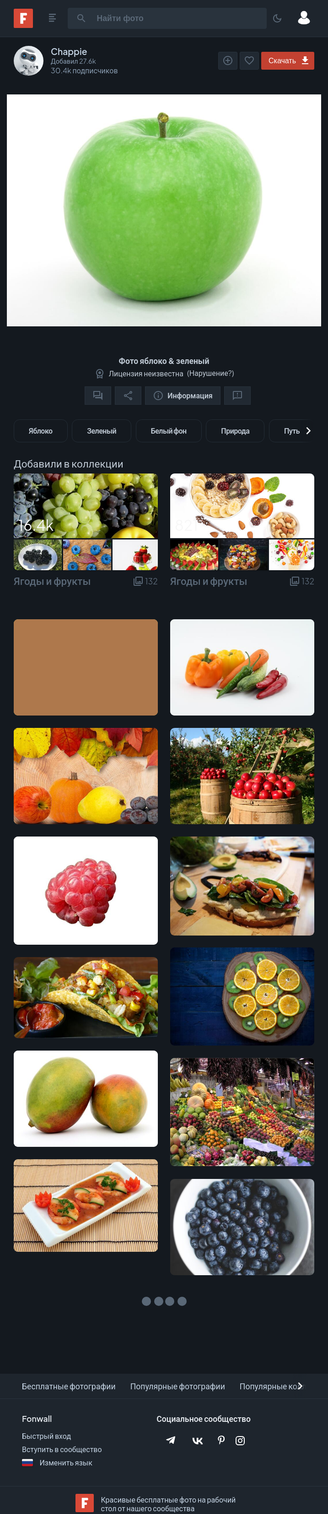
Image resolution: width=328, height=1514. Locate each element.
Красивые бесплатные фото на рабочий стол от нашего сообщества (168, 1504)
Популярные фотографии (177, 1386)
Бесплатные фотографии (69, 1386)
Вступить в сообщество (62, 1449)
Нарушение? (210, 373)
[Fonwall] (23, 25)
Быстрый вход (46, 1436)
